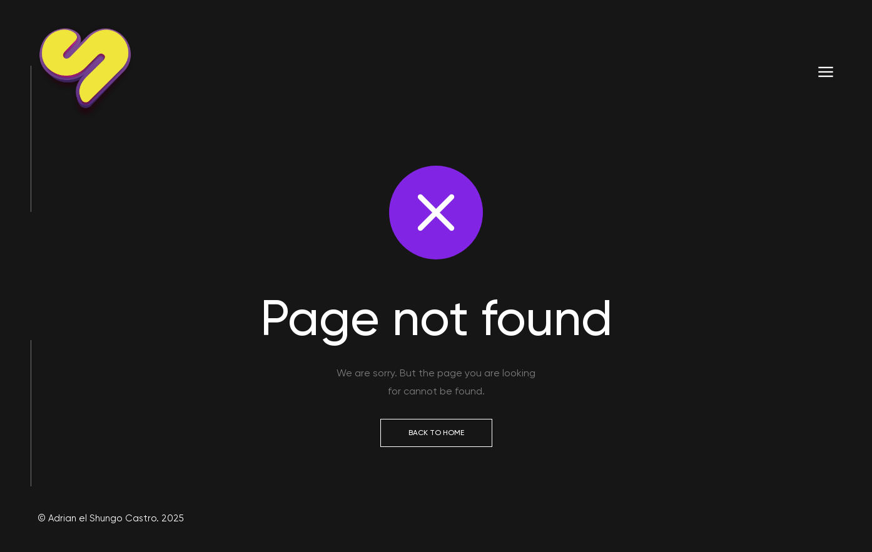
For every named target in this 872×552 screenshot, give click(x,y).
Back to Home (436, 432)
